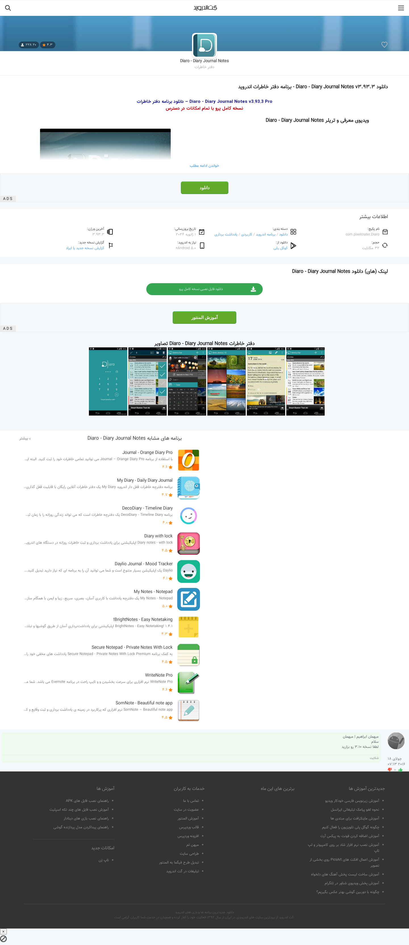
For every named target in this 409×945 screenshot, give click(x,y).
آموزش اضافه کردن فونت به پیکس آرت (349, 836)
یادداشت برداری (225, 234)
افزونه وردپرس (188, 836)
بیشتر (23, 438)
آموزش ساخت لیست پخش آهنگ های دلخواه (345, 874)
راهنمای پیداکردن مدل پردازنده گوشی (81, 827)
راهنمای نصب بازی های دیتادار (86, 818)
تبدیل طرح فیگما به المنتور (179, 862)
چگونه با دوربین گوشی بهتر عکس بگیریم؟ (347, 892)
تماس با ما (191, 801)
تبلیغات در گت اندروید (182, 871)
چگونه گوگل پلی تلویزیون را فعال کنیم (350, 827)
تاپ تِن (104, 860)
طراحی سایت (189, 854)
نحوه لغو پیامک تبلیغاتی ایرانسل (355, 810)
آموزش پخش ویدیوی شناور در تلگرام (352, 883)
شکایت (374, 758)
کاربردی (246, 234)
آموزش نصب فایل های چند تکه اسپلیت (79, 810)
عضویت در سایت (186, 810)
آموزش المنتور (204, 317)
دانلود (205, 187)
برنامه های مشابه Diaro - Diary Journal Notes (134, 439)
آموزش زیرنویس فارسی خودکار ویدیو (352, 801)
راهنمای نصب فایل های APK (87, 801)
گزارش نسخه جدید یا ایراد (85, 248)
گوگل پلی (281, 248)
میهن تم (192, 845)
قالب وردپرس (189, 827)
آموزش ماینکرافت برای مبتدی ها (355, 818)
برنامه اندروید (266, 234)
